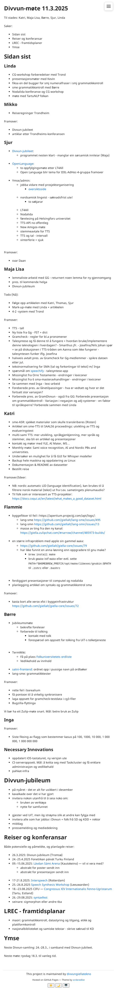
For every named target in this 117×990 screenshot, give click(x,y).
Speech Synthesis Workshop (50, 885)
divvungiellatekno (79, 974)
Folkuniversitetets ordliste (54, 657)
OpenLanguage (22, 164)
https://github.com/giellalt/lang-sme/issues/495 (67, 520)
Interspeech (39, 880)
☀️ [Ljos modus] (51, 985)
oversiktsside (37, 189)
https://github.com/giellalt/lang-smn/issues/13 (66, 524)
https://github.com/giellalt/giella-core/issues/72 (45, 606)
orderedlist (79, 979)
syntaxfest (40, 897)
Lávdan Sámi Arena (47, 863)
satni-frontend (22, 669)
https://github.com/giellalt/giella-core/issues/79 (53, 546)
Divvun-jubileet (22, 151)
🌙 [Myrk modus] (58, 985)
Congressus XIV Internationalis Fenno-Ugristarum (78, 889)
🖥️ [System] (66, 985)
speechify (37, 371)
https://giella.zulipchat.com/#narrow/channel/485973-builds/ (62, 533)
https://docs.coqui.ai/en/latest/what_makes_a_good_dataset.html (56, 498)
